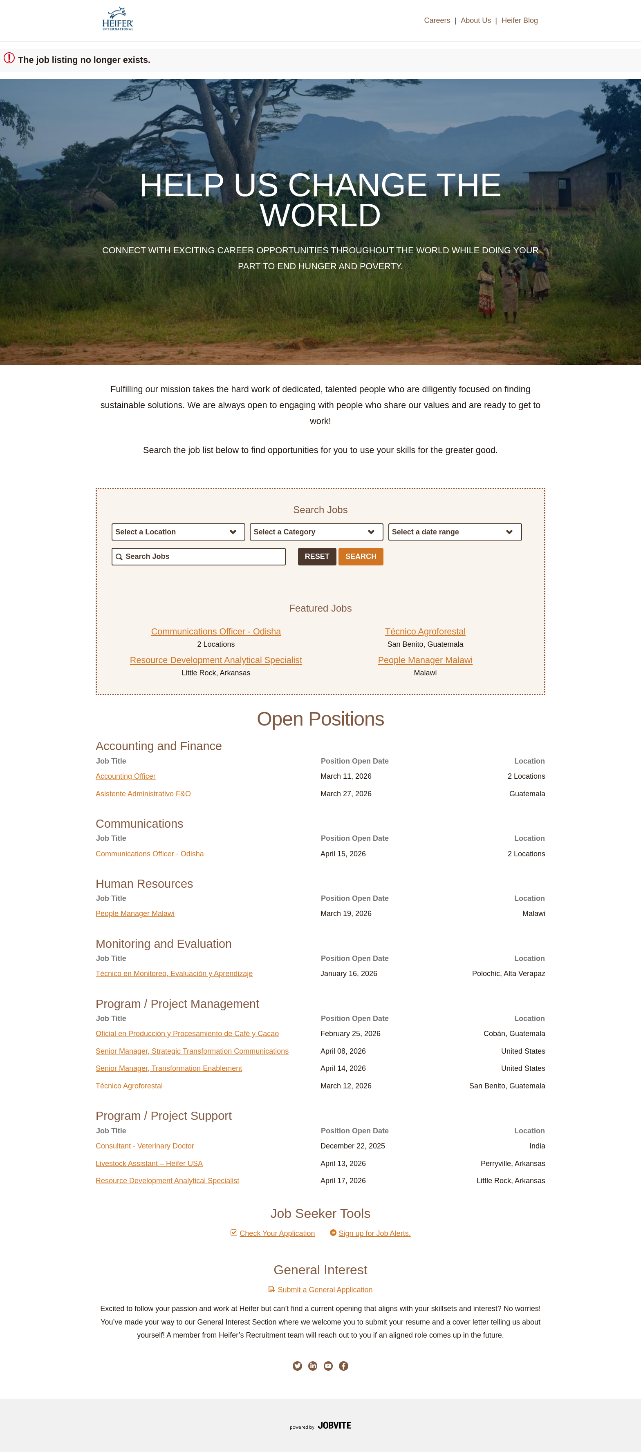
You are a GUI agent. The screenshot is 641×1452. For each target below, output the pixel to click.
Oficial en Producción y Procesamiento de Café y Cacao (187, 1034)
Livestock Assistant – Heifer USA (149, 1163)
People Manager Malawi (425, 660)
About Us (476, 20)
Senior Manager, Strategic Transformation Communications (192, 1051)
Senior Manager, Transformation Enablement (169, 1068)
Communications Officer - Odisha (216, 631)
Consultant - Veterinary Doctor (145, 1146)
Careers (437, 20)
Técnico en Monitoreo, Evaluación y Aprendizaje (174, 973)
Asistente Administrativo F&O (143, 794)
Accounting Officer (126, 776)
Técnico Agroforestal (425, 631)
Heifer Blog (520, 20)
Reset (317, 556)
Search (361, 556)
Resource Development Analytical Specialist (216, 660)
